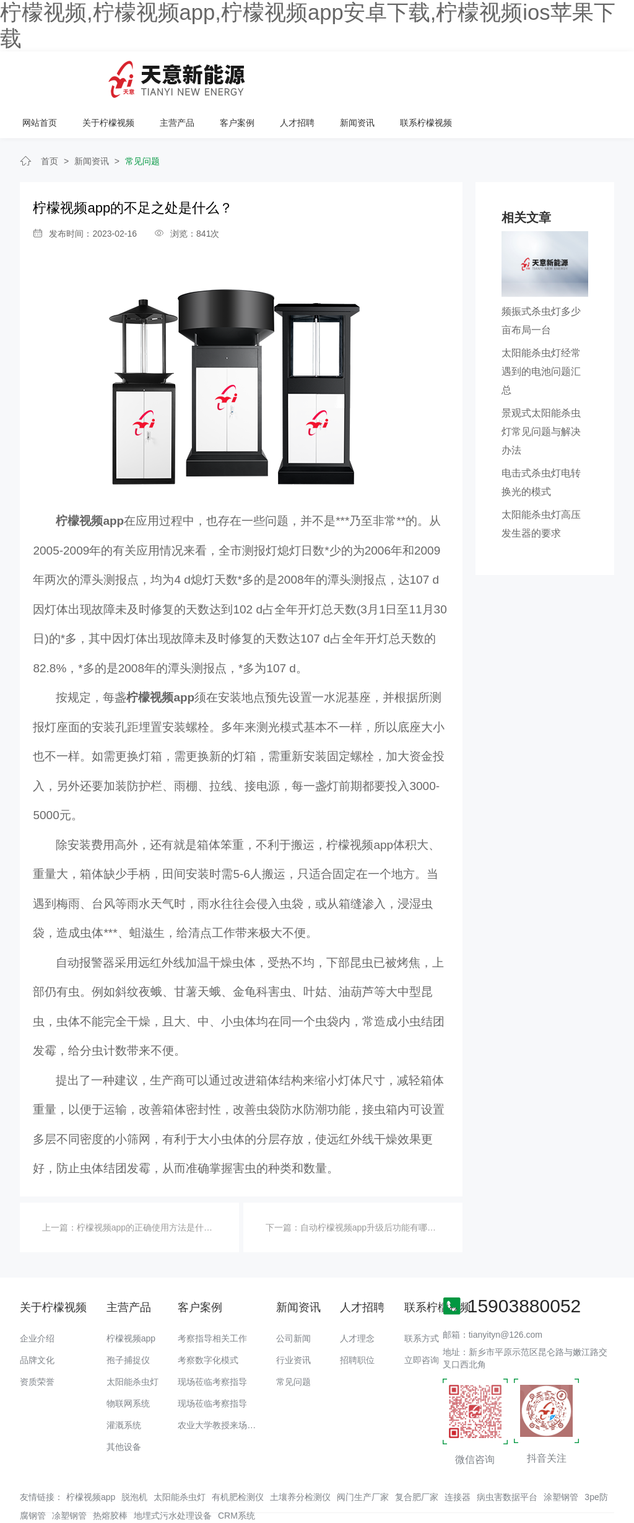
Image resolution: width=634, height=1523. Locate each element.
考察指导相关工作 (212, 1298)
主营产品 (336, 75)
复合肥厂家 (416, 1457)
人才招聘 (455, 75)
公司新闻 (293, 1298)
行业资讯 (293, 1320)
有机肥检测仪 (238, 1457)
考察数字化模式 (208, 1320)
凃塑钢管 (69, 1476)
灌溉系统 (123, 1385)
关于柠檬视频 (269, 75)
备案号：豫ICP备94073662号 (438, 1489)
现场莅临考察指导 (212, 1341)
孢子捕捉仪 (128, 1320)
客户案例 (396, 75)
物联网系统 (128, 1363)
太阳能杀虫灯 (132, 1341)
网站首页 (200, 75)
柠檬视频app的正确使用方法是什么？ (149, 1188)
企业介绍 (37, 1298)
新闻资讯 (515, 75)
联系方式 (421, 1298)
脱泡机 (134, 1457)
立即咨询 (421, 1320)
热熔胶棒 (110, 1476)
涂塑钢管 (561, 1457)
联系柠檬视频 (583, 75)
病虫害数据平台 (507, 1457)
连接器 (458, 1457)
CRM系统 (236, 1476)
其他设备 (123, 1406)
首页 (49, 121)
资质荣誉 (37, 1341)
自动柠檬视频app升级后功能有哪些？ (372, 1188)
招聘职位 (357, 1320)
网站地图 (17, 1514)
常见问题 (142, 121)
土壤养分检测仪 (300, 1457)
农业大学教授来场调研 (221, 1385)
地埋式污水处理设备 (173, 1476)
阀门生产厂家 (363, 1457)
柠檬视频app (130, 1298)
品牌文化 (37, 1320)
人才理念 (357, 1298)
